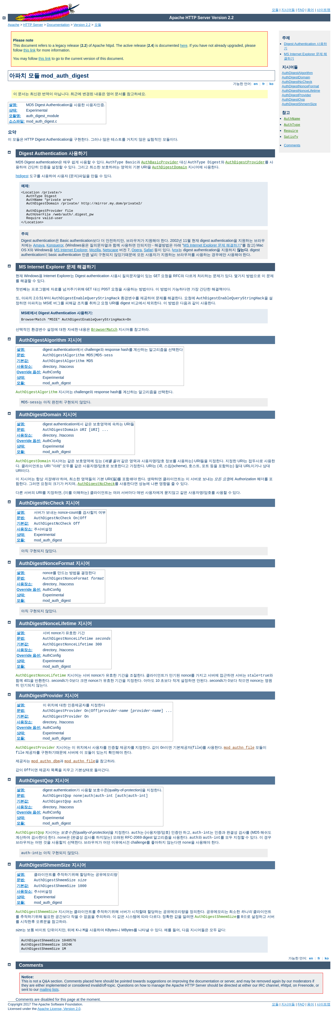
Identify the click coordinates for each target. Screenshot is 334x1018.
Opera (137, 250)
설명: (13, 105)
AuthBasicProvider (159, 162)
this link (29, 50)
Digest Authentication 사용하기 (53, 153)
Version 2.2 (82, 25)
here (183, 45)
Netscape (110, 250)
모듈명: (15, 116)
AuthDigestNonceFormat (300, 86)
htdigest (22, 176)
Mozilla (95, 250)
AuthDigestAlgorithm (297, 73)
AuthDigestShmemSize (299, 104)
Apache (13, 25)
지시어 (75, 340)
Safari (148, 250)
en (256, 84)
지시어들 (288, 10)
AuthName (292, 119)
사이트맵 (323, 10)
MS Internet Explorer (70, 250)
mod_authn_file (239, 748)
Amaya (39, 245)
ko (271, 84)
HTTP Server (33, 25)
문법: (21, 355)
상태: (13, 110)
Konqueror (54, 245)
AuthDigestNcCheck (297, 82)
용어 (310, 10)
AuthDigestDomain (296, 77)
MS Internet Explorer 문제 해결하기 (212, 245)
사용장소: (25, 366)
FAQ (301, 10)
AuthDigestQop (293, 99)
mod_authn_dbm (45, 761)
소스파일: (17, 121)
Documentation (58, 25)
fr (263, 84)
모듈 (275, 10)
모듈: (21, 383)
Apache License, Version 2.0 (58, 1009)
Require (291, 131)
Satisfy (291, 137)
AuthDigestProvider (296, 95)
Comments (292, 145)
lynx (175, 250)
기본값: (23, 361)
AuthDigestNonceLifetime (301, 91)
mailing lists (49, 989)
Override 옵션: (29, 372)
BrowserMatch (104, 330)
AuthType (292, 125)
